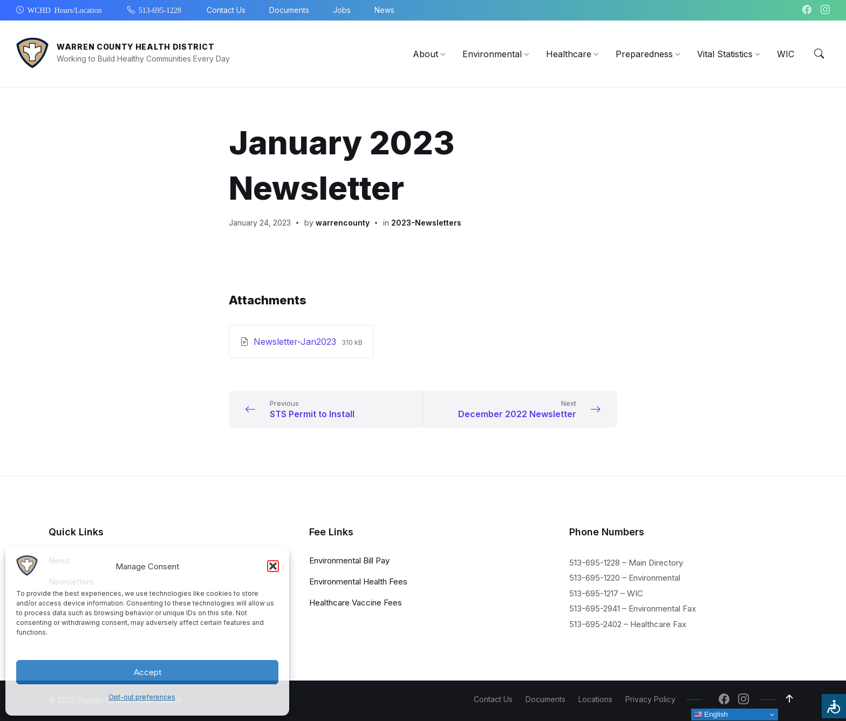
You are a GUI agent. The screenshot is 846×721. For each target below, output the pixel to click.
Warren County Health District (135, 46)
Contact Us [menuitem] (226, 10)
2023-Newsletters (426, 222)
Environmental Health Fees (358, 581)
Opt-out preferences (141, 697)
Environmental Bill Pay (349, 560)
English (711, 714)
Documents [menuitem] (289, 10)
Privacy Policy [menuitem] (650, 699)
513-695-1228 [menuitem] (160, 9)
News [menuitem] (384, 10)
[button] (273, 566)
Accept (147, 672)
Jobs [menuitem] (342, 10)
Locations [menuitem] (595, 699)
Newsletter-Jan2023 (296, 341)
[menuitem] (425, 54)
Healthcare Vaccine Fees (355, 602)
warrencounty (343, 222)
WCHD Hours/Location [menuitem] (65, 9)
